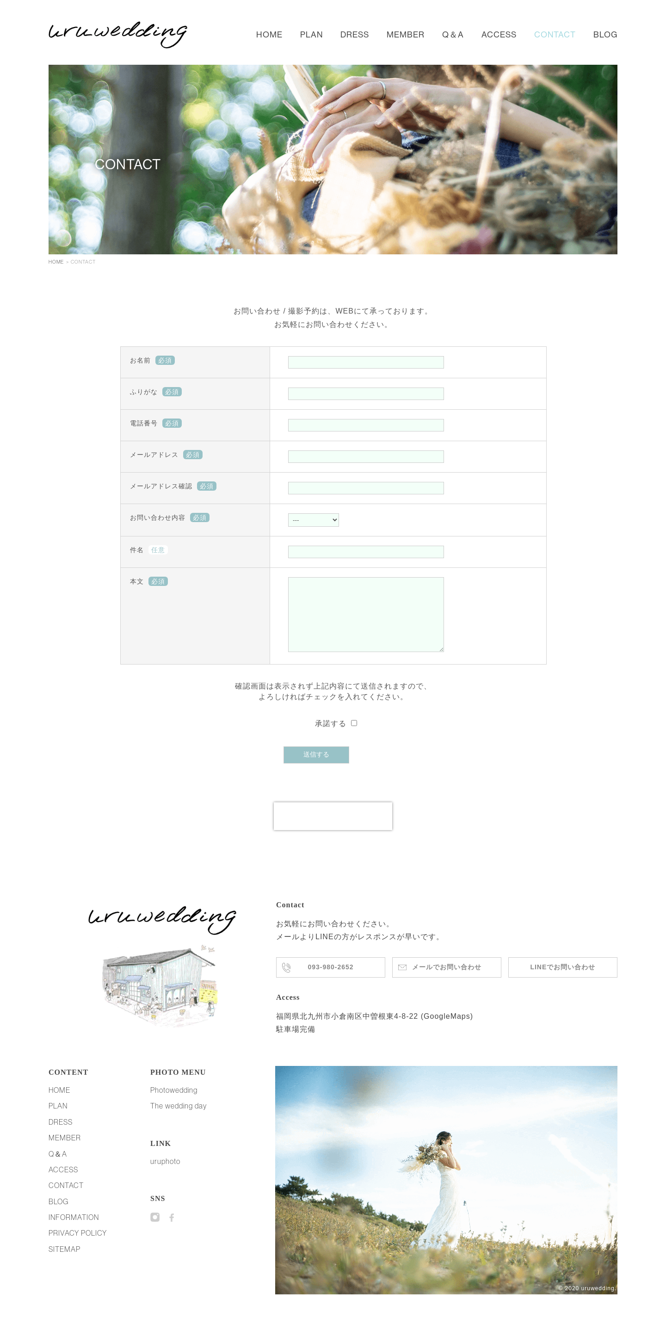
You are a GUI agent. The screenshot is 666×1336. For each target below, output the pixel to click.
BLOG (605, 34)
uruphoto (165, 1175)
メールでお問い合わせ (447, 981)
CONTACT (555, 34)
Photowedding (173, 1103)
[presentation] (333, 830)
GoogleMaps (447, 1030)
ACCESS (499, 34)
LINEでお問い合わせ (562, 981)
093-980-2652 (331, 981)
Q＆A (453, 34)
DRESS (354, 34)
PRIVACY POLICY (78, 1246)
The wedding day (178, 1119)
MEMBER (406, 34)
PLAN (311, 34)
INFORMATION (74, 1231)
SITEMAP (64, 1263)
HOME (269, 34)
